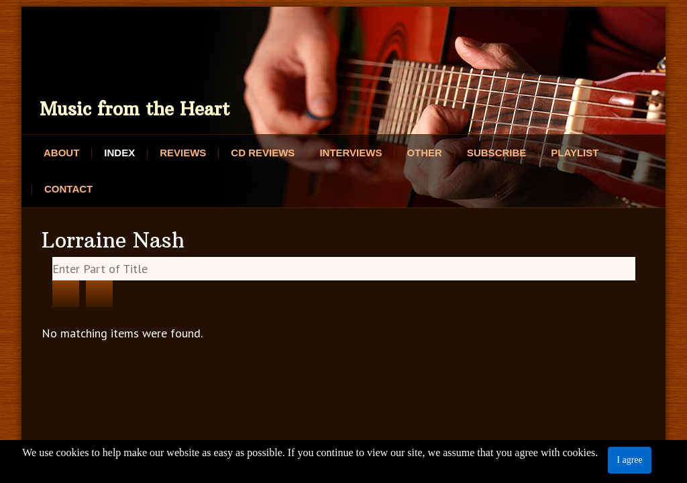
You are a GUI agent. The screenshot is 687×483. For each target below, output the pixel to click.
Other (424, 152)
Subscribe (496, 152)
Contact (68, 189)
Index (119, 152)
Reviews (183, 152)
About (61, 152)
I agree (629, 460)
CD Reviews (263, 152)
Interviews (350, 152)
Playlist (574, 152)
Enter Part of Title (52, 257)
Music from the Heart (134, 109)
